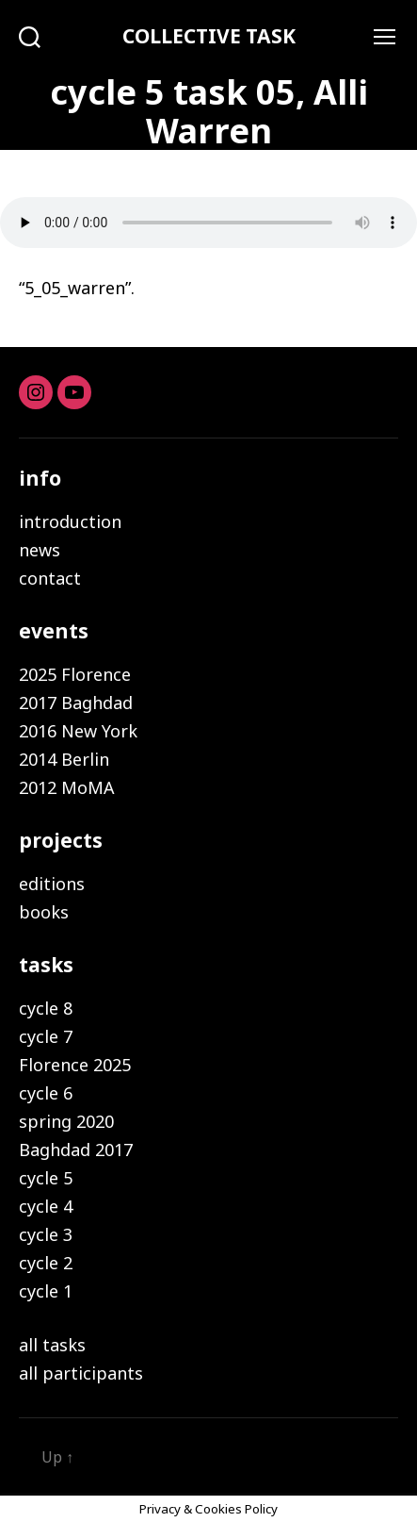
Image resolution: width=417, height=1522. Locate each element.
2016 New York (78, 731)
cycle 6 (45, 1093)
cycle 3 (45, 1234)
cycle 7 (45, 1036)
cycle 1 (45, 1291)
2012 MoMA (67, 787)
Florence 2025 (75, 1064)
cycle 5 (45, 1177)
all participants (81, 1373)
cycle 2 (45, 1262)
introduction (70, 521)
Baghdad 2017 (76, 1149)
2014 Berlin (64, 759)
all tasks (52, 1344)
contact (50, 578)
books (44, 912)
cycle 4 (45, 1206)
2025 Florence (75, 674)
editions (52, 883)
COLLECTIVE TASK (209, 36)
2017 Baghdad (76, 702)
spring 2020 (66, 1121)
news (39, 549)
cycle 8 (45, 1008)
